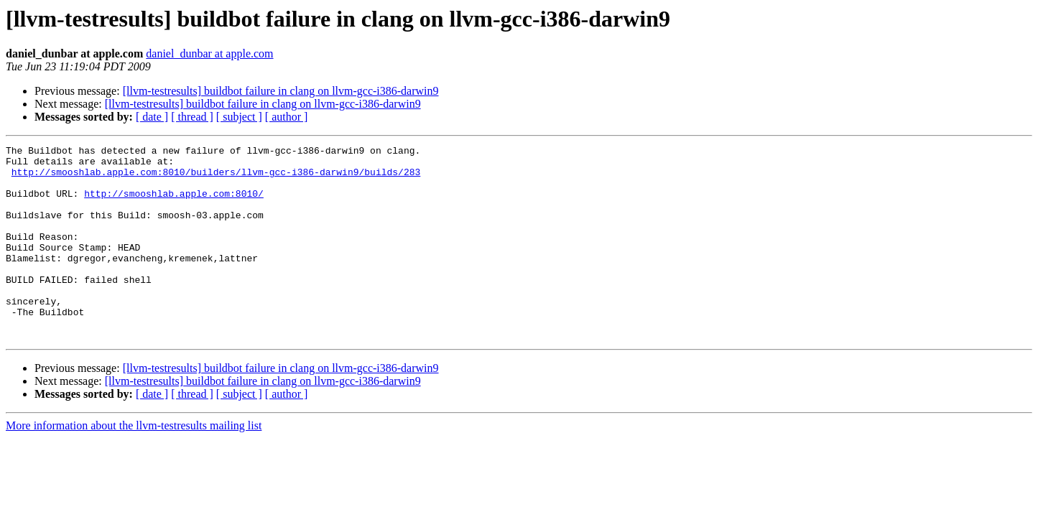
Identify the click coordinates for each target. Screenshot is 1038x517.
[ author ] (286, 117)
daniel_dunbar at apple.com (209, 53)
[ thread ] (192, 117)
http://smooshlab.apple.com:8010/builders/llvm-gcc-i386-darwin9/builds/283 (215, 178)
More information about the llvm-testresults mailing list (133, 464)
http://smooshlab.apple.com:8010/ (174, 203)
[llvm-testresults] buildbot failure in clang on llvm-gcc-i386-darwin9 (281, 91)
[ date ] (152, 117)
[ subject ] (239, 117)
